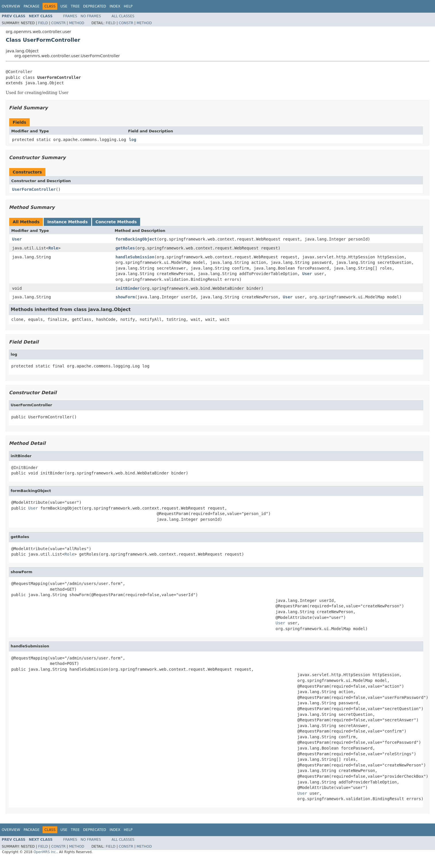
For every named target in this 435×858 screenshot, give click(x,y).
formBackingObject (136, 239)
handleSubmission (135, 257)
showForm (125, 297)
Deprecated (94, 6)
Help (128, 6)
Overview (11, 6)
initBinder (128, 288)
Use (63, 6)
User (17, 239)
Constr (58, 23)
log (132, 139)
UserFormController (34, 189)
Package (31, 6)
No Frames (91, 16)
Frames (70, 16)
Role (53, 248)
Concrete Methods (116, 222)
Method (76, 23)
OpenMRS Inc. (45, 852)
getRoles (125, 248)
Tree (75, 6)
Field (43, 23)
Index (115, 6)
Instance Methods (67, 222)
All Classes (123, 16)
